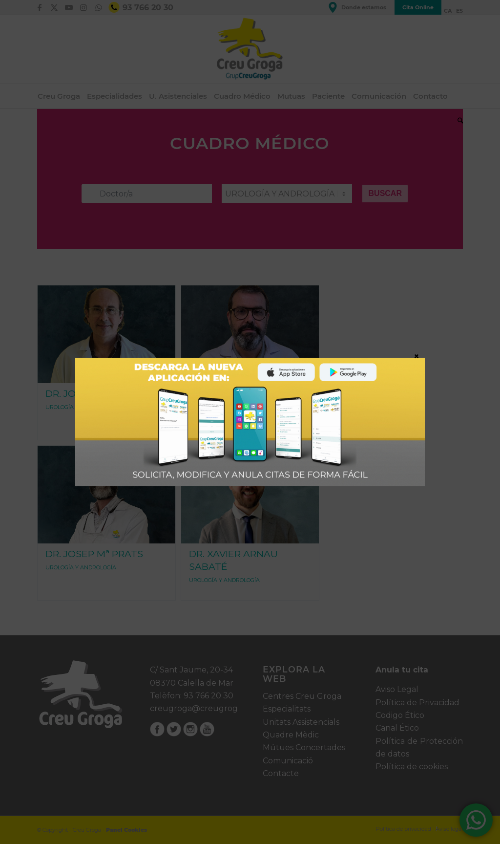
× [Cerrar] (416, 355)
